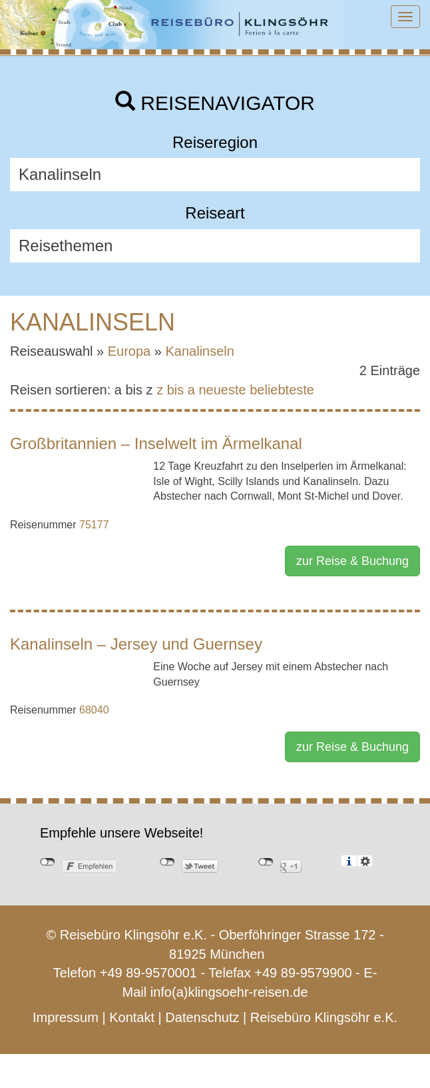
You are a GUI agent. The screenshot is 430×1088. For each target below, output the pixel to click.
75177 (94, 524)
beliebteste (282, 389)
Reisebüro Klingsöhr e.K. (323, 1017)
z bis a (175, 389)
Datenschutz (202, 1017)
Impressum (66, 1017)
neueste (222, 389)
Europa (129, 351)
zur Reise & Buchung (352, 561)
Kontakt (131, 1017)
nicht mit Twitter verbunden (167, 862)
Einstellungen (365, 860)
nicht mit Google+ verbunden (266, 862)
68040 (94, 710)
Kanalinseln (200, 351)
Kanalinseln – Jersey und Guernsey (136, 644)
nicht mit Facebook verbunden (47, 862)
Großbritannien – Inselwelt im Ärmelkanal (156, 443)
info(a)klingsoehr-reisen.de (229, 992)
